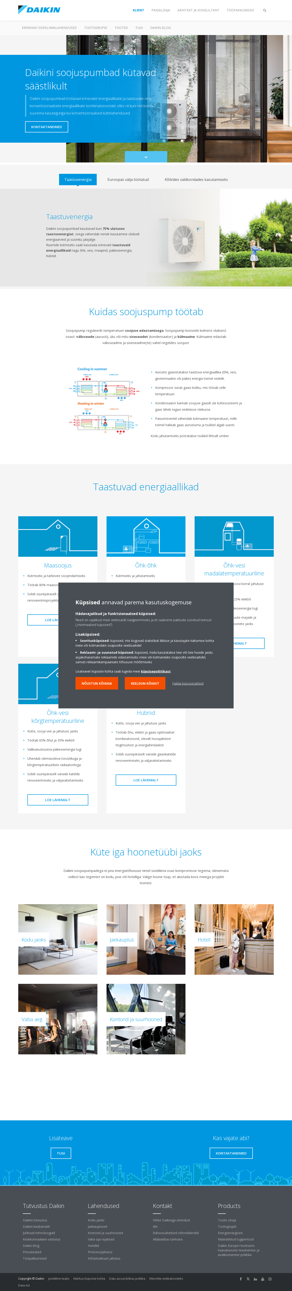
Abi (155, 1226)
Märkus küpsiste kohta (89, 1278)
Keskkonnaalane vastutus (41, 1239)
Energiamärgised (230, 1233)
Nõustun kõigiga (97, 683)
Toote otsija (227, 1220)
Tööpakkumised (35, 1258)
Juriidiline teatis (58, 1278)
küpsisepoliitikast (156, 671)
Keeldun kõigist (145, 683)
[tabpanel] (146, 237)
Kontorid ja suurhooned (105, 1233)
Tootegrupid (95, 27)
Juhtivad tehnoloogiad (39, 1233)
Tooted (121, 27)
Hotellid (93, 1245)
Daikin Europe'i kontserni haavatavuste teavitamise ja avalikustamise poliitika (238, 1250)
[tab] (78, 179)
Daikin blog (160, 27)
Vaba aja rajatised (101, 1239)
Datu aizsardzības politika (127, 1278)
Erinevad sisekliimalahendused (49, 27)
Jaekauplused (97, 1226)
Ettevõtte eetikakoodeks (166, 1278)
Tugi (139, 27)
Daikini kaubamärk (36, 1226)
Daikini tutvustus (35, 1220)
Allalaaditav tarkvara (167, 1239)
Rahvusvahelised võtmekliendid (176, 1233)
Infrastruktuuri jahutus (104, 1258)
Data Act (24, 1285)
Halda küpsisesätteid (187, 683)
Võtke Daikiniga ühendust (171, 1220)
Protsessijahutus (100, 1252)
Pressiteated (32, 1252)
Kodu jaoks (96, 1220)
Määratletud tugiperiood (236, 1239)
